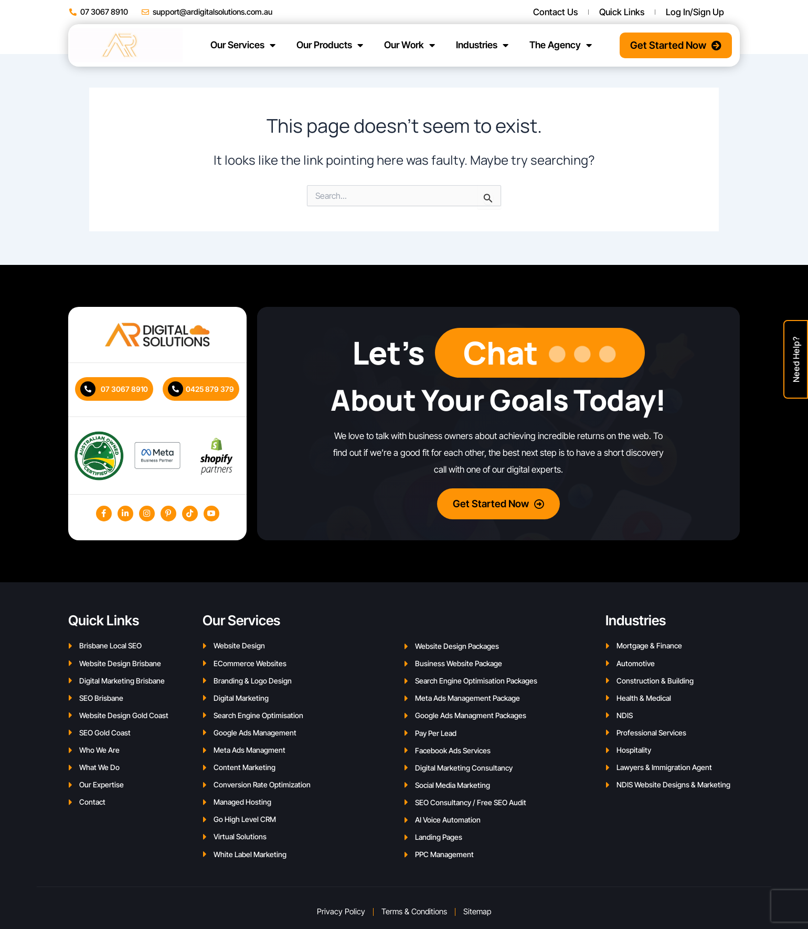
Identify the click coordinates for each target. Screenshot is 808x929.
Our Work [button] (409, 45)
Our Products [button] (329, 45)
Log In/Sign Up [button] (697, 12)
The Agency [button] (560, 45)
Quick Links (621, 12)
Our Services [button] (242, 45)
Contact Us (555, 12)
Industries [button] (482, 45)
